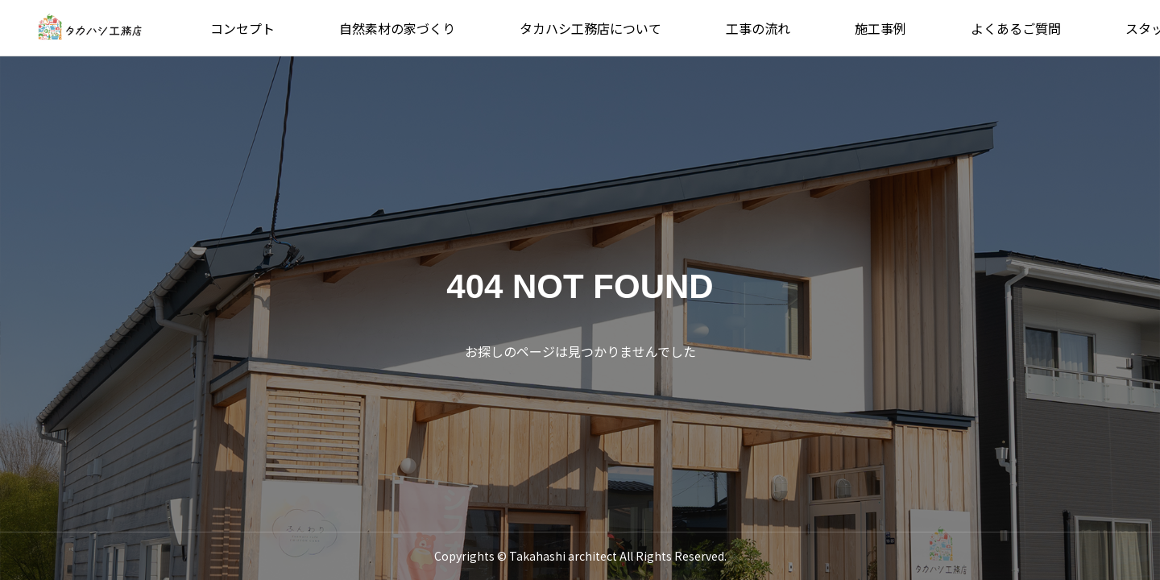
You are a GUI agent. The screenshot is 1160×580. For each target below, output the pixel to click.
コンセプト (242, 28)
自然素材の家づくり (397, 28)
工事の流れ (758, 28)
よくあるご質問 (1016, 28)
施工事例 (880, 28)
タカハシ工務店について (590, 28)
